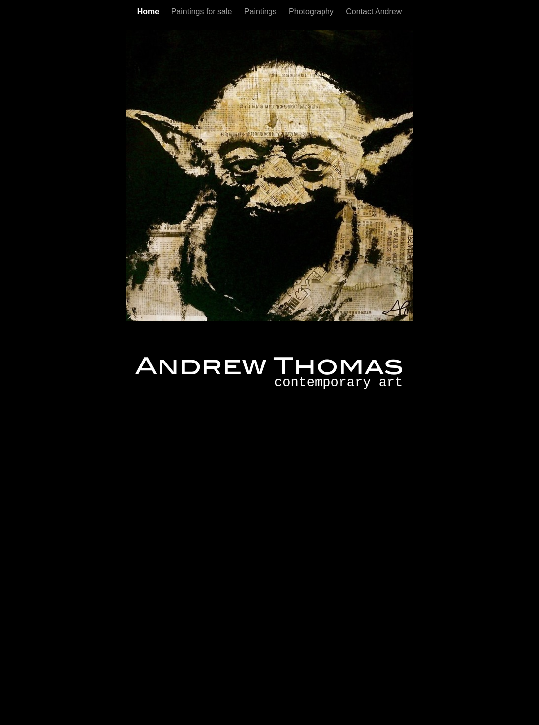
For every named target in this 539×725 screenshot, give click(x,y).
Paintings (261, 11)
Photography (312, 11)
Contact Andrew (374, 11)
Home (149, 11)
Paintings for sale (202, 11)
